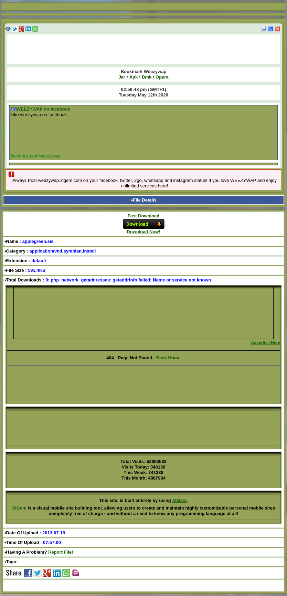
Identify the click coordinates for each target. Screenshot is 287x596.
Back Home (168, 357)
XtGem (179, 500)
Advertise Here (265, 342)
